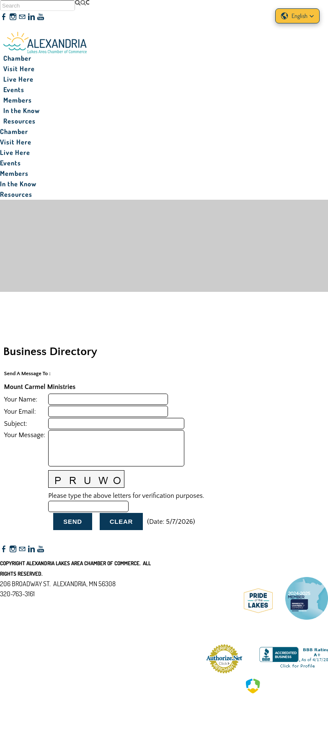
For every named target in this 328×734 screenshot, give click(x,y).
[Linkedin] (31, 17)
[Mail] (22, 17)
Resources (19, 121)
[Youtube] (40, 17)
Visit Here (19, 68)
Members (17, 100)
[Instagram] (13, 17)
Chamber (17, 58)
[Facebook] (3, 17)
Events (13, 89)
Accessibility (20, 634)
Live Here (18, 79)
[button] (297, 16)
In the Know (21, 110)
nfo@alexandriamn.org (36, 604)
